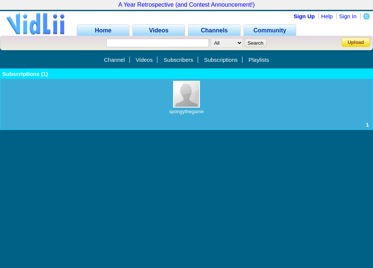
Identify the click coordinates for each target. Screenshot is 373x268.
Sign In (348, 16)
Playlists (258, 60)
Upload (356, 42)
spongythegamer (187, 111)
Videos (144, 60)
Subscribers (178, 60)
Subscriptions (221, 60)
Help (327, 16)
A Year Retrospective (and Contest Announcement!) (186, 4)
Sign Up (304, 16)
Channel (114, 60)
